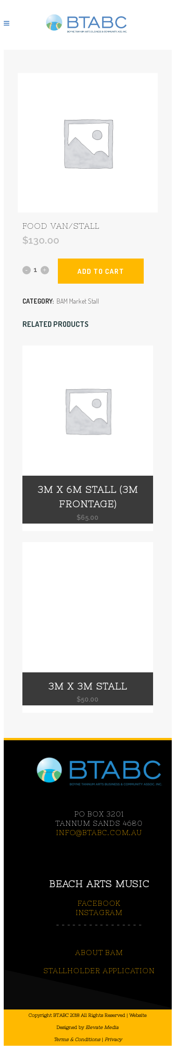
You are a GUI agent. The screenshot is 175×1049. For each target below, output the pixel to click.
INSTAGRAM (99, 912)
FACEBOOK (99, 903)
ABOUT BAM (99, 952)
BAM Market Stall (77, 301)
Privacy (113, 1039)
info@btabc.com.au (99, 833)
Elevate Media (102, 1027)
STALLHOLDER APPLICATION (98, 971)
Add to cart (100, 271)
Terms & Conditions (77, 1039)
